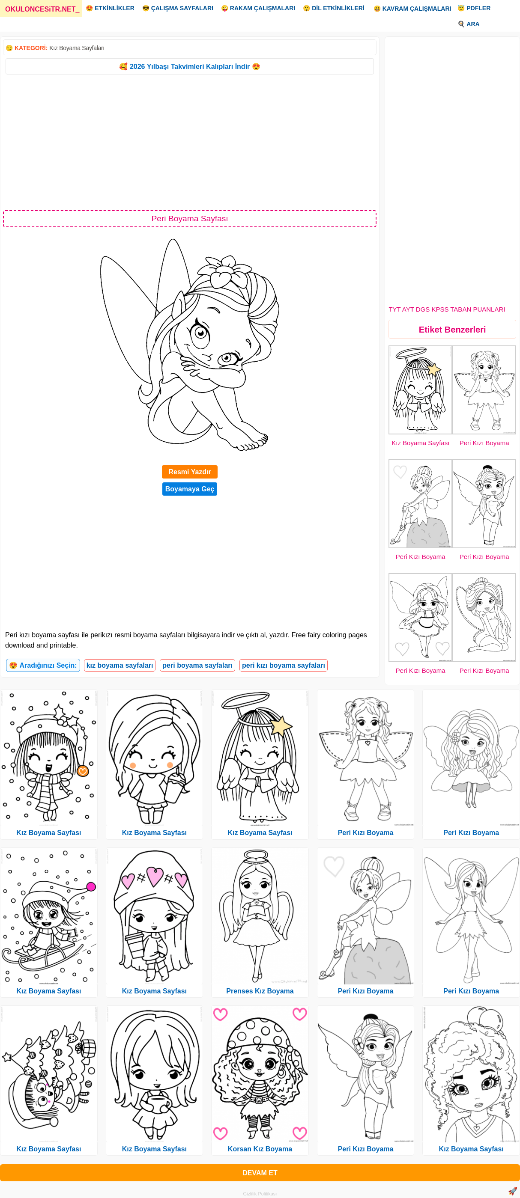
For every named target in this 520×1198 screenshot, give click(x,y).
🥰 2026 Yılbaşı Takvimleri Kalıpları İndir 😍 (189, 66)
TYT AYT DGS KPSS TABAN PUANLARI (447, 309)
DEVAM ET (259, 1173)
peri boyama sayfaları (197, 665)
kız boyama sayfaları (120, 665)
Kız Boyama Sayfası (420, 442)
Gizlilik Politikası (260, 1193)
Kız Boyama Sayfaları (77, 48)
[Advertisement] (189, 142)
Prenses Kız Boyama (259, 991)
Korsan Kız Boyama (260, 1149)
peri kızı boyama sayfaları (283, 665)
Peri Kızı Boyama (484, 442)
